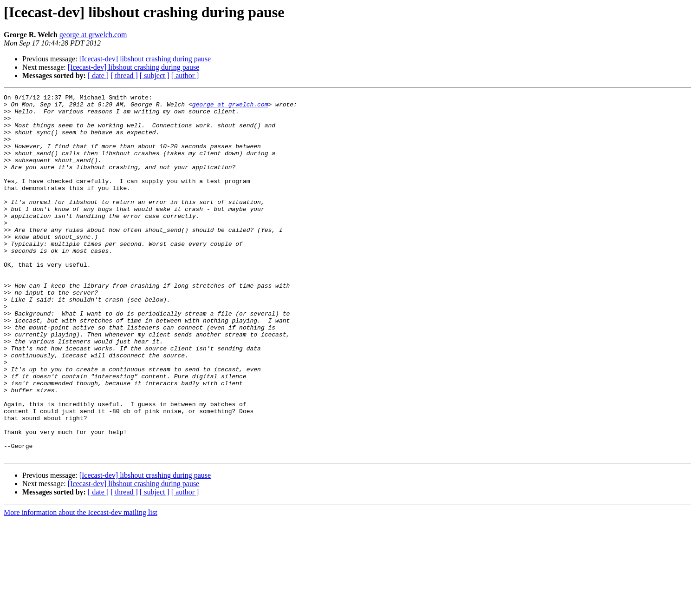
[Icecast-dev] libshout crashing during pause (145, 59)
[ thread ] (124, 75)
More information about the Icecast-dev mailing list (80, 585)
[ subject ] (154, 75)
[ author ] (185, 75)
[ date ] (98, 75)
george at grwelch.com (93, 35)
